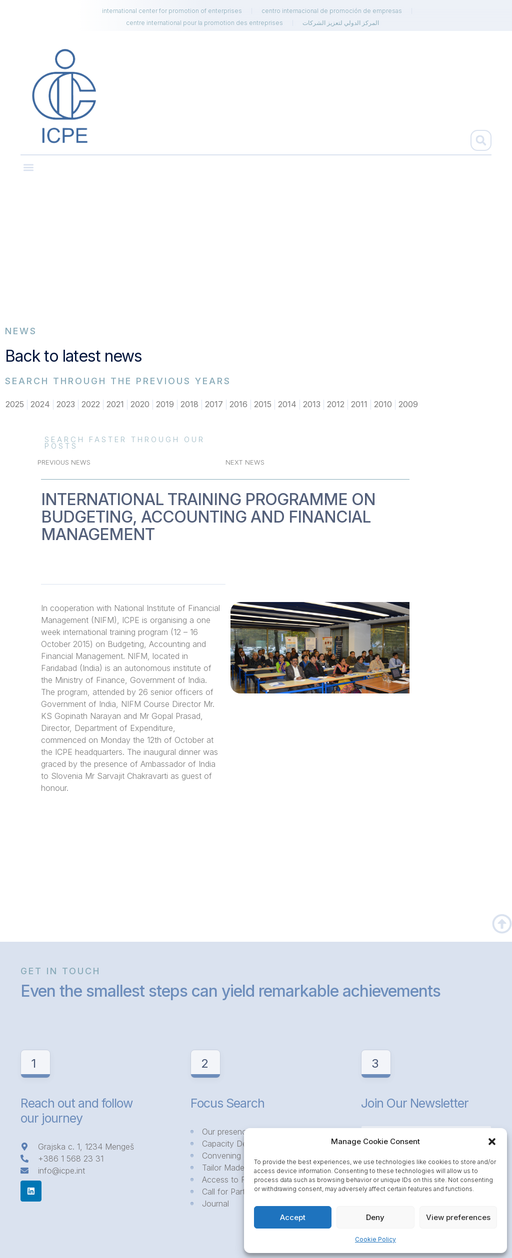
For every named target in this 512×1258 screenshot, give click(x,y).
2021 (115, 405)
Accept (293, 1217)
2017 (214, 405)
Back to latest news (73, 356)
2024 (40, 405)
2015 (263, 405)
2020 (140, 405)
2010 (383, 405)
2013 (311, 405)
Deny (375, 1217)
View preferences (458, 1217)
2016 (239, 405)
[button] (492, 1142)
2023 (65, 405)
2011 (359, 405)
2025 (15, 405)
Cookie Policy (375, 1239)
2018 (189, 405)
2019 (165, 405)
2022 (91, 405)
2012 (335, 405)
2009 (408, 405)
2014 (287, 405)
